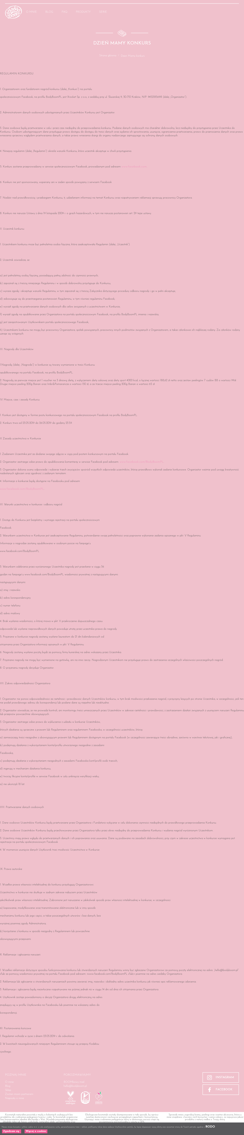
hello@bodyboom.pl (75, 1086)
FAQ (64, 12)
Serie (103, 12)
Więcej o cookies (36, 1131)
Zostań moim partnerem (19, 1094)
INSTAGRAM (225, 1077)
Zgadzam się (11, 1131)
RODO (210, 1126)
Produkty (83, 12)
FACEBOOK (224, 1089)
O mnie (31, 12)
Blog (49, 12)
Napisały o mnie (14, 1098)
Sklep (8, 1090)
